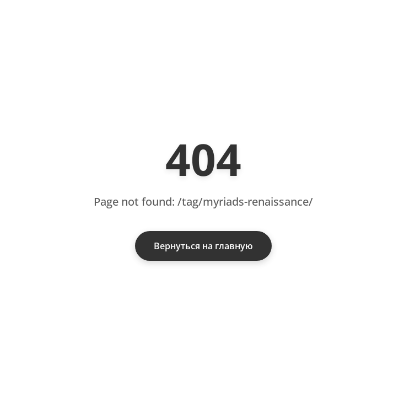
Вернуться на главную (203, 246)
